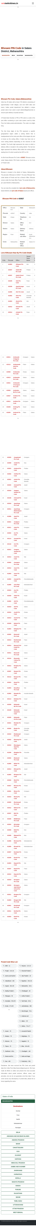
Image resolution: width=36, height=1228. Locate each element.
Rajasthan (20, 55)
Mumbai (18, 1111)
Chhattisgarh (18, 1147)
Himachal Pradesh (18, 1163)
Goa (18, 1151)
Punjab (18, 1189)
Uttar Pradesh (18, 1208)
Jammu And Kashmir (18, 1166)
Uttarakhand (18, 1205)
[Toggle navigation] (33, 3)
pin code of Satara (17, 190)
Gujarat (18, 1155)
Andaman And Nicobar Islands (18, 1136)
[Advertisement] (18, 26)
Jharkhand (18, 1170)
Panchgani (18, 1127)
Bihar (18, 1144)
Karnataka (18, 1174)
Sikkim (18, 1197)
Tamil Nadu (18, 1201)
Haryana (18, 1159)
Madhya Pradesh (18, 1182)
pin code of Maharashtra (27, 188)
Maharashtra (6, 55)
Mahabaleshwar (18, 1123)
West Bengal (18, 1212)
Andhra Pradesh (18, 1140)
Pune (18, 1115)
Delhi (13, 55)
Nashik (18, 1119)
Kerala (18, 1178)
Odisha (18, 1185)
